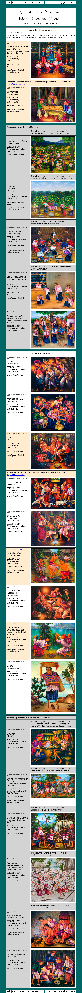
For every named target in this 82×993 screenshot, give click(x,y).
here (21, 42)
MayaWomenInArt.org (16, 84)
